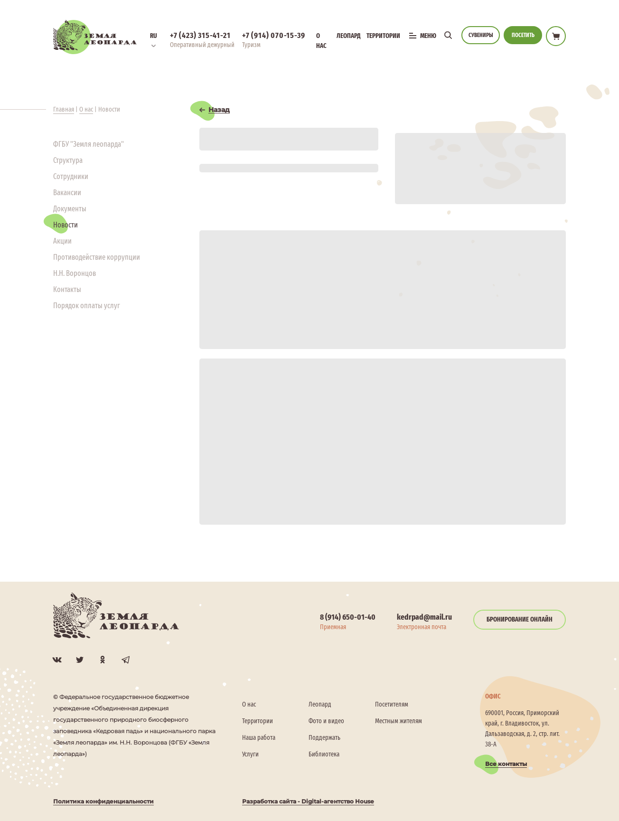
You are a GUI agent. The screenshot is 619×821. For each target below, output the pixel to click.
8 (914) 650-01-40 (347, 617)
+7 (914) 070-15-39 (273, 35)
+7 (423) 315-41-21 (200, 35)
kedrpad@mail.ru (424, 617)
